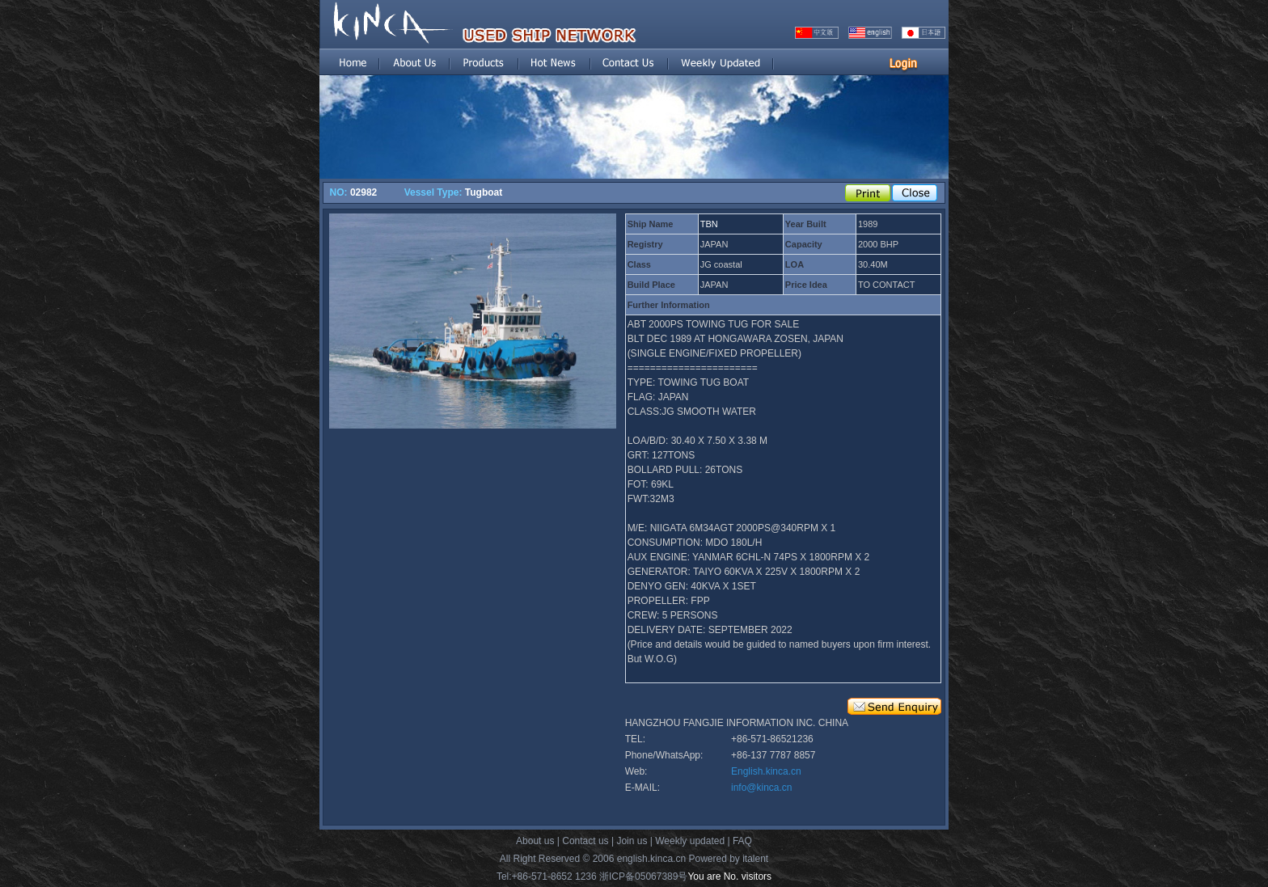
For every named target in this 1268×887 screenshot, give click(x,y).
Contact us (585, 841)
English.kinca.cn (766, 771)
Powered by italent (728, 858)
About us (535, 841)
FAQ (742, 841)
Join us (631, 841)
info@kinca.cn (761, 787)
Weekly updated (690, 841)
